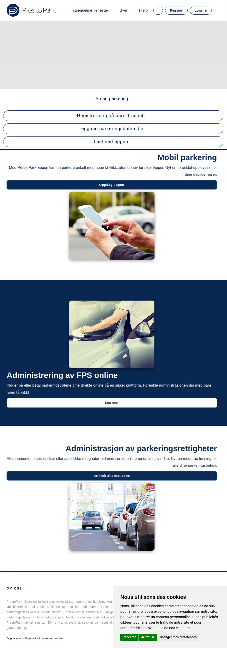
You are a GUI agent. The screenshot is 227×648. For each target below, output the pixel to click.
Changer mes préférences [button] (178, 637)
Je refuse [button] (148, 637)
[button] (113, 115)
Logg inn (201, 10)
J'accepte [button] (129, 637)
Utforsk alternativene (111, 476)
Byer (124, 10)
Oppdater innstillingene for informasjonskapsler (35, 638)
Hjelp (143, 10)
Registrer (176, 10)
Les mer (112, 403)
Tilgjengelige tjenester (89, 10)
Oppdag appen (111, 185)
